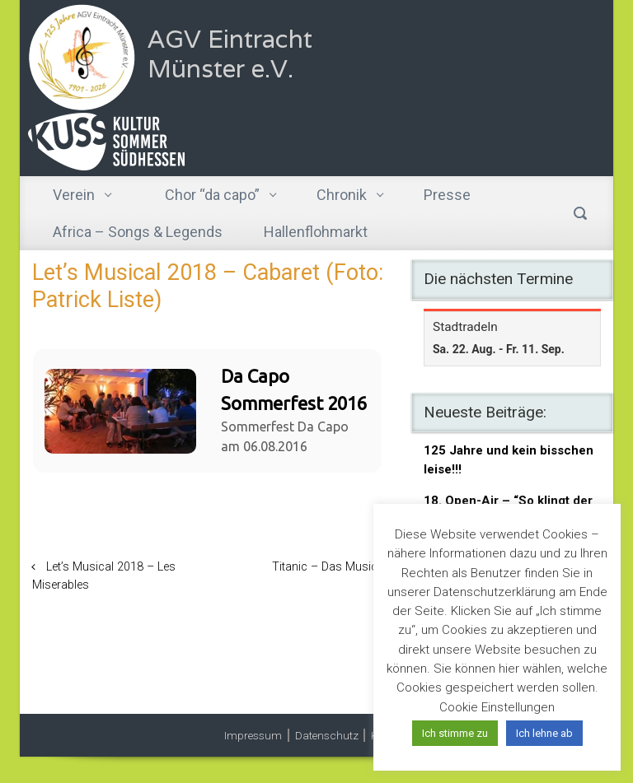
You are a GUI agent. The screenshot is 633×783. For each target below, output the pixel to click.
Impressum (253, 735)
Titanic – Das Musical (329, 567)
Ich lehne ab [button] (544, 733)
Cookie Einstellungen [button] (497, 707)
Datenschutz (327, 735)
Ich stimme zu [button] (455, 733)
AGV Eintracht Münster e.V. (230, 54)
